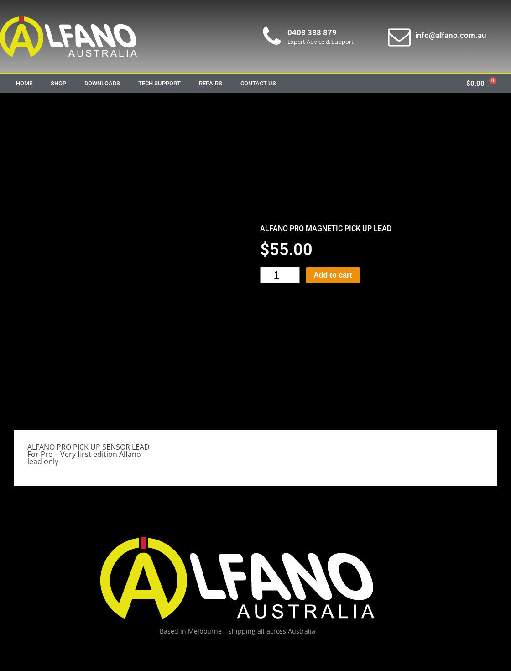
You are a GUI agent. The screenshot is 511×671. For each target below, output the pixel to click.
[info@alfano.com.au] (399, 36)
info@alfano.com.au (450, 35)
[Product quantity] (280, 275)
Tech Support (159, 83)
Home (24, 83)
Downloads (102, 83)
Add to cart (332, 275)
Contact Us (258, 83)
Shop (58, 83)
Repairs (210, 83)
